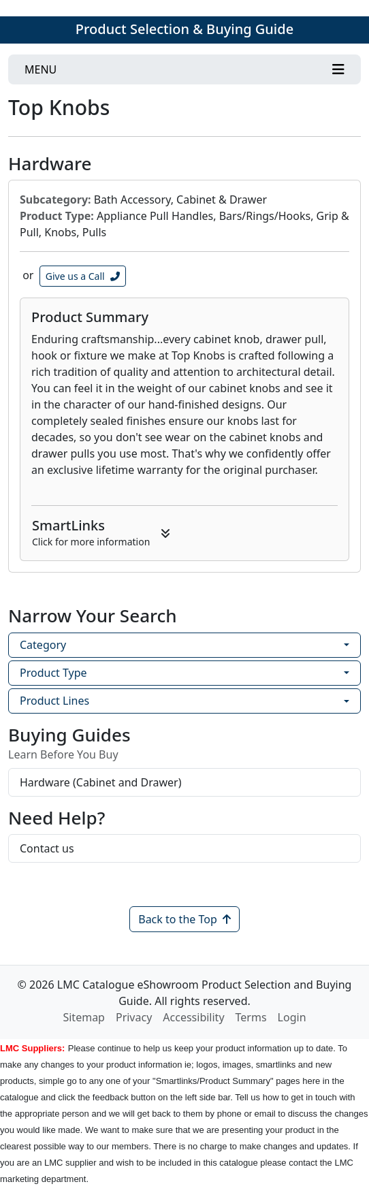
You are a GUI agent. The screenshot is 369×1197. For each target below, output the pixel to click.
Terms (251, 1017)
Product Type (53, 672)
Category (43, 644)
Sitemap (84, 1017)
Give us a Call (83, 276)
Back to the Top (184, 919)
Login (292, 1017)
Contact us (47, 848)
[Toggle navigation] (184, 69)
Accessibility (193, 1017)
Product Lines (54, 700)
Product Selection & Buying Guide (184, 29)
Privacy (134, 1017)
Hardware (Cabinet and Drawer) (101, 782)
